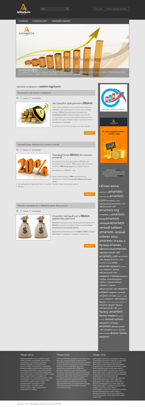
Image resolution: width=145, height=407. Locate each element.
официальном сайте (114, 176)
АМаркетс (36, 404)
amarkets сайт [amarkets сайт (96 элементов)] (108, 256)
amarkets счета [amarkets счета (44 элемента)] (116, 259)
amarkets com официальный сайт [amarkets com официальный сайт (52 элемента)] (112, 205)
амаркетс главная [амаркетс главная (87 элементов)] (109, 276)
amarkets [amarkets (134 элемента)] (115, 191)
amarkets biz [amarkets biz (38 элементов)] (104, 196)
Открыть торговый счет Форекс (116, 9)
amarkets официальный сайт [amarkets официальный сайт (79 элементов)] (112, 250)
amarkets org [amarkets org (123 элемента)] (109, 210)
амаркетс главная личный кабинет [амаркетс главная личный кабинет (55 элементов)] (110, 281)
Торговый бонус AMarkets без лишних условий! (38, 144)
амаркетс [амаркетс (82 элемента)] (116, 266)
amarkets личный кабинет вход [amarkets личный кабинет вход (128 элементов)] (112, 234)
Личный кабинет (61, 21)
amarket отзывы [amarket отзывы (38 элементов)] (105, 263)
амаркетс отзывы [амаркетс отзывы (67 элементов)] (108, 295)
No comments (36, 98)
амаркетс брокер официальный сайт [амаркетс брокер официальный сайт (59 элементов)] (109, 271)
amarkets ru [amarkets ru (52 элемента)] (105, 214)
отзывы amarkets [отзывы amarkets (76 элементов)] (108, 324)
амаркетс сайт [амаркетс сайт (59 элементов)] (111, 298)
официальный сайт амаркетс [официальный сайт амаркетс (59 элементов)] (111, 328)
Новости (25, 98)
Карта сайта (99, 9)
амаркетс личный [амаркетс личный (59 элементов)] (117, 292)
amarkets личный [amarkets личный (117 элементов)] (109, 220)
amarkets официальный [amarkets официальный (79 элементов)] (110, 246)
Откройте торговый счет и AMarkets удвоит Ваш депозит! (42, 205)
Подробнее (77, 74)
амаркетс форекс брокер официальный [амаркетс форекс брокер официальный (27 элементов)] (116, 302)
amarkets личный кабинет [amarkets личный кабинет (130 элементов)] (111, 225)
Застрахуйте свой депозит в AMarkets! (34, 92)
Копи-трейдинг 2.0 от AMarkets (27, 70)
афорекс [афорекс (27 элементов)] (120, 308)
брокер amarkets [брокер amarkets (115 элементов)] (111, 311)
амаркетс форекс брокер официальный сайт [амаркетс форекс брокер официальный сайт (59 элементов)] (110, 306)
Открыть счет (39, 21)
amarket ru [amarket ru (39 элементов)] (103, 192)
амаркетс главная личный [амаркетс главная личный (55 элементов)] (113, 278)
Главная (23, 21)
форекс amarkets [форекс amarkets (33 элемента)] (104, 333)
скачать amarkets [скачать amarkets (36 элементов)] (119, 330)
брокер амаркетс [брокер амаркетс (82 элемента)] (108, 315)
